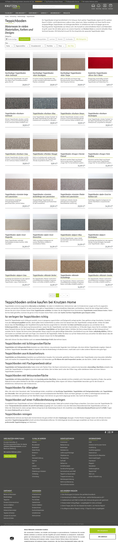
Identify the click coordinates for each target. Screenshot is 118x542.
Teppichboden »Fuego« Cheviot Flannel (72, 155)
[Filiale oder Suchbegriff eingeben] (54, 7)
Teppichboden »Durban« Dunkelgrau (97, 114)
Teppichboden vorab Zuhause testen (95, 310)
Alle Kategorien (81, 39)
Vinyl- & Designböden (39, 39)
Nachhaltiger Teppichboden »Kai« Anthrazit (15, 74)
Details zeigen (98, 538)
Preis (62, 46)
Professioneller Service (72, 1)
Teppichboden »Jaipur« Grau (16, 275)
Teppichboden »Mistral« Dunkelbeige (69, 276)
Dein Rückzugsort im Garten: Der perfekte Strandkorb (78, 494)
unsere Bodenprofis (13, 410)
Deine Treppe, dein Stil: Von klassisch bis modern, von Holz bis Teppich (83, 506)
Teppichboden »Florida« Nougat (45, 154)
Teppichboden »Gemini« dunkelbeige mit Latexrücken (44, 195)
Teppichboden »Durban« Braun (72, 113)
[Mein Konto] (104, 7)
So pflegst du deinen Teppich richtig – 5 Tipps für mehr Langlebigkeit (83, 508)
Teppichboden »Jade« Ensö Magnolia (15, 236)
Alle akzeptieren (102, 516)
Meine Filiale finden (10, 456)
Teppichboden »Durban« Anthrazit (14, 114)
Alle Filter (71, 46)
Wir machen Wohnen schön (90, 1)
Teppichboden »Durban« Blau (44, 113)
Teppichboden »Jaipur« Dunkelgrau (97, 236)
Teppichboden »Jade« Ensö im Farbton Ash (99, 195)
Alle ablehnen (102, 522)
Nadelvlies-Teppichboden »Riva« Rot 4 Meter (97, 74)
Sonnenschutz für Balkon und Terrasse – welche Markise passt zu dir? (83, 497)
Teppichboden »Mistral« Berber (44, 275)
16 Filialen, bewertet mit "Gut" (19, 1)
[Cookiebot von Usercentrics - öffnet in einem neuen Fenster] (12, 538)
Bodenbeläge (12, 39)
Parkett (60, 39)
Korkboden (69, 39)
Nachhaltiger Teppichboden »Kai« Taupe (70, 74)
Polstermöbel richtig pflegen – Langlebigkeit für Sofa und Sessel (82, 503)
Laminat (52, 39)
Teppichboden (24, 39)
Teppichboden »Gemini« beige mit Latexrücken (16, 195)
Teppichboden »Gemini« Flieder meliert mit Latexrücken (72, 195)
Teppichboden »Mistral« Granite (100, 275)
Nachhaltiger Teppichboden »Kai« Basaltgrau (43, 74)
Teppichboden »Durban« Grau (16, 154)
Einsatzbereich (37, 46)
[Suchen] (77, 7)
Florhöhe (51, 46)
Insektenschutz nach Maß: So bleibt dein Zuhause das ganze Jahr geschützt (85, 500)
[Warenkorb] (110, 7)
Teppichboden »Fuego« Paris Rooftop (99, 155)
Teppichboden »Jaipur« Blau (71, 235)
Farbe (9, 46)
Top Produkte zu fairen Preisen (54, 1)
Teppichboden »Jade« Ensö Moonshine (43, 236)
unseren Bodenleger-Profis (44, 339)
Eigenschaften (22, 46)
